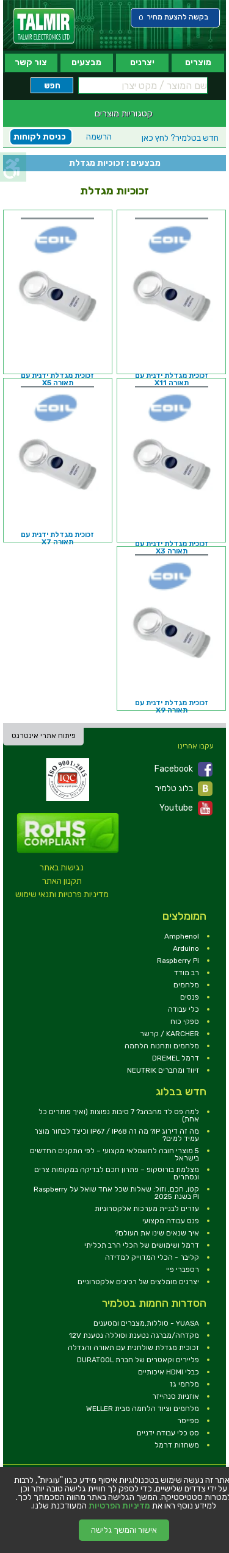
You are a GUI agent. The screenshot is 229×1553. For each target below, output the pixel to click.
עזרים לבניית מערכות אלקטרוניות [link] (147, 1208)
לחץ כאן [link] (180, 138)
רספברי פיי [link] (182, 1269)
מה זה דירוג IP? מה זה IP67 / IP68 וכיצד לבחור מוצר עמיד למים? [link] (116, 1135)
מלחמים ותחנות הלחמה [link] (162, 1046)
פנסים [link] (189, 997)
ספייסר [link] (188, 1420)
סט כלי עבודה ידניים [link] (168, 1433)
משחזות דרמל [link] (176, 1445)
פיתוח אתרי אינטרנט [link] (44, 735)
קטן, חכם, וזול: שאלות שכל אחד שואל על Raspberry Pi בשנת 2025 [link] (116, 1193)
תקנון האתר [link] (62, 881)
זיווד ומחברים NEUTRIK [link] (163, 1070)
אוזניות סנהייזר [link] (175, 1396)
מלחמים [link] (186, 985)
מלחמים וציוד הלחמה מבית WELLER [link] (142, 1408)
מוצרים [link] (198, 62)
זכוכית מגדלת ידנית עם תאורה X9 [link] (171, 706)
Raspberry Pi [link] (178, 960)
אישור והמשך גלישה (124, 1530)
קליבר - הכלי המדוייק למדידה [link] (152, 1257)
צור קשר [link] (31, 62)
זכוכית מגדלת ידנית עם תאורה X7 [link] (57, 538)
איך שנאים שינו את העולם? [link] (157, 1233)
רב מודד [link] (186, 972)
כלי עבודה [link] (183, 1009)
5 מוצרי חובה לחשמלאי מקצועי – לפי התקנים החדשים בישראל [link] (114, 1154)
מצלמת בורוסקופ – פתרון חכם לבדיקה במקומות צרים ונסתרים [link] (116, 1173)
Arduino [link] (186, 948)
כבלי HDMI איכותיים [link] (168, 1372)
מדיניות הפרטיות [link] (119, 1506)
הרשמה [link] (99, 137)
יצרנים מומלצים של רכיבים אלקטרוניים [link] (138, 1282)
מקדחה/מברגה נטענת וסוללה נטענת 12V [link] (134, 1335)
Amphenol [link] (181, 936)
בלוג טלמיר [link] (184, 788)
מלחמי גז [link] (184, 1384)
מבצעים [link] (86, 62)
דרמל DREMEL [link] (175, 1058)
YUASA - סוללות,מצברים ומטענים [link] (146, 1323)
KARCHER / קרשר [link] (169, 1033)
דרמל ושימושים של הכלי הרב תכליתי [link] (141, 1245)
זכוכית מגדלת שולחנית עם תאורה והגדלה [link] (133, 1347)
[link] (44, 26)
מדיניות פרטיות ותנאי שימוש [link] (62, 894)
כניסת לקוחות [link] (39, 137)
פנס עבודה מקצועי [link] (170, 1221)
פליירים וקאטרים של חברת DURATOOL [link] (138, 1360)
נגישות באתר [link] (62, 867)
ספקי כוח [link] (184, 1021)
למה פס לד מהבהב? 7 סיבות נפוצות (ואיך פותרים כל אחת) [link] (118, 1115)
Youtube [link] (186, 808)
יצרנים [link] (142, 62)
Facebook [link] (183, 769)
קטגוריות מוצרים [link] (124, 113)
